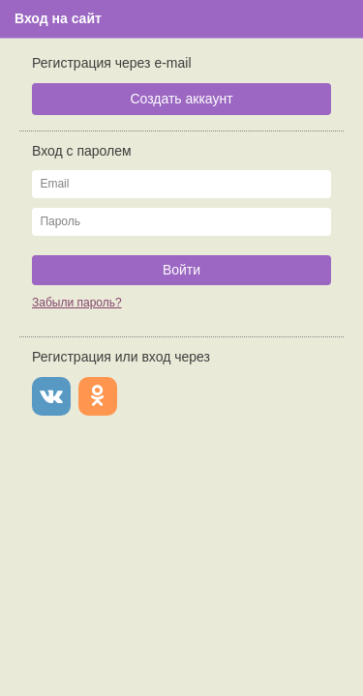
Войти (181, 269)
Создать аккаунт (181, 98)
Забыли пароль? (77, 302)
